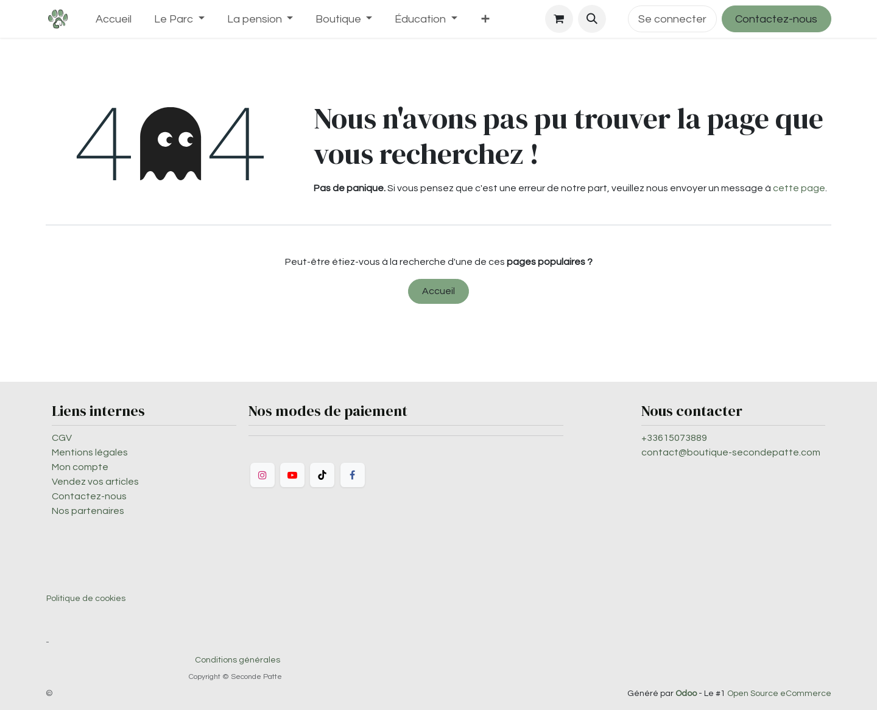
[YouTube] (292, 475)
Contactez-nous (776, 19)
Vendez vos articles (95, 482)
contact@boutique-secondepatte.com (730, 452)
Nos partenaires (88, 511)
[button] (592, 19)
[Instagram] (262, 475)
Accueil (438, 291)
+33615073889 (674, 438)
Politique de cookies (85, 598)
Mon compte (80, 467)
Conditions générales (237, 660)
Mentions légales (90, 452)
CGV (62, 438)
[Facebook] (352, 475)
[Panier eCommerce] (559, 19)
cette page (799, 188)
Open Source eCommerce (779, 693)
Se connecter (672, 19)
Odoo (687, 693)
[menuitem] (114, 19)
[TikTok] (322, 475)
